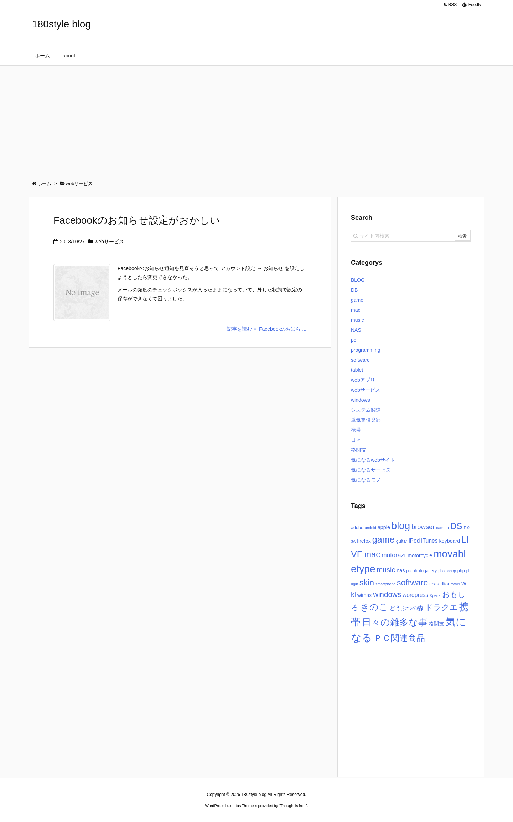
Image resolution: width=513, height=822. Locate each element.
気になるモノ (366, 480)
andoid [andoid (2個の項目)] (370, 528)
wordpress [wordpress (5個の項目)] (415, 595)
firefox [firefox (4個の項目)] (364, 541)
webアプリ (363, 380)
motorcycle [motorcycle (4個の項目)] (420, 555)
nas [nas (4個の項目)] (401, 570)
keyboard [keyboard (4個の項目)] (449, 541)
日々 (356, 440)
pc (353, 340)
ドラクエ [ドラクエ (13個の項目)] (441, 607)
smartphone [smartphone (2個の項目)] (385, 584)
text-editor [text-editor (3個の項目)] (439, 584)
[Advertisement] (256, 119)
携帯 (356, 430)
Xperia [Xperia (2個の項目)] (435, 595)
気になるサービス (371, 470)
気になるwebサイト (373, 460)
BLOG (358, 280)
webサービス (109, 241)
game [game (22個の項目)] (383, 539)
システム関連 (366, 410)
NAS (356, 330)
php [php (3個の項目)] (461, 570)
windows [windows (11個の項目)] (387, 594)
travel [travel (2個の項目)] (455, 584)
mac (355, 310)
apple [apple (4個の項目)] (384, 527)
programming (365, 350)
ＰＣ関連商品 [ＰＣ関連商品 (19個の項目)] (399, 638)
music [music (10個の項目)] (386, 570)
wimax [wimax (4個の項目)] (364, 595)
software (360, 360)
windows (360, 400)
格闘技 (358, 450)
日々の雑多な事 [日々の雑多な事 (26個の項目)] (395, 622)
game (357, 300)
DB (354, 290)
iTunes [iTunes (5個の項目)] (429, 541)
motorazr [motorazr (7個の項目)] (394, 555)
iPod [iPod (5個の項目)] (414, 541)
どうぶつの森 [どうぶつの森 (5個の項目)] (406, 608)
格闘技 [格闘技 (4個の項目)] (436, 623)
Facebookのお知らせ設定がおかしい (136, 220)
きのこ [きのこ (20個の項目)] (374, 607)
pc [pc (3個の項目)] (408, 570)
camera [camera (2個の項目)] (442, 528)
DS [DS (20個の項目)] (456, 526)
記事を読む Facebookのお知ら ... (266, 329)
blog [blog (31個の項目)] (401, 525)
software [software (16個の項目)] (412, 582)
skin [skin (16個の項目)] (366, 582)
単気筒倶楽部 (366, 420)
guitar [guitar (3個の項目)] (402, 541)
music (357, 320)
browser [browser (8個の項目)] (423, 527)
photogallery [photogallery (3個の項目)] (424, 570)
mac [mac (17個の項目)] (372, 554)
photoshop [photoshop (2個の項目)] (447, 571)
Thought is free (292, 805)
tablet (357, 370)
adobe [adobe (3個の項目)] (357, 527)
